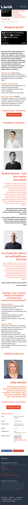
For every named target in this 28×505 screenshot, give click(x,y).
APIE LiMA (4, 497)
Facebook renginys (7, 450)
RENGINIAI (20, 497)
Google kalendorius (19, 450)
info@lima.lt (4, 468)
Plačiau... (16, 490)
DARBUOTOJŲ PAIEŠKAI (9, 501)
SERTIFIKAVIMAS (7, 499)
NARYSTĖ (11, 497)
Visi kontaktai (5, 473)
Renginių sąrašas (23, 6)
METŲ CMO (17, 499)
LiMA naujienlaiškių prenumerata (10, 475)
